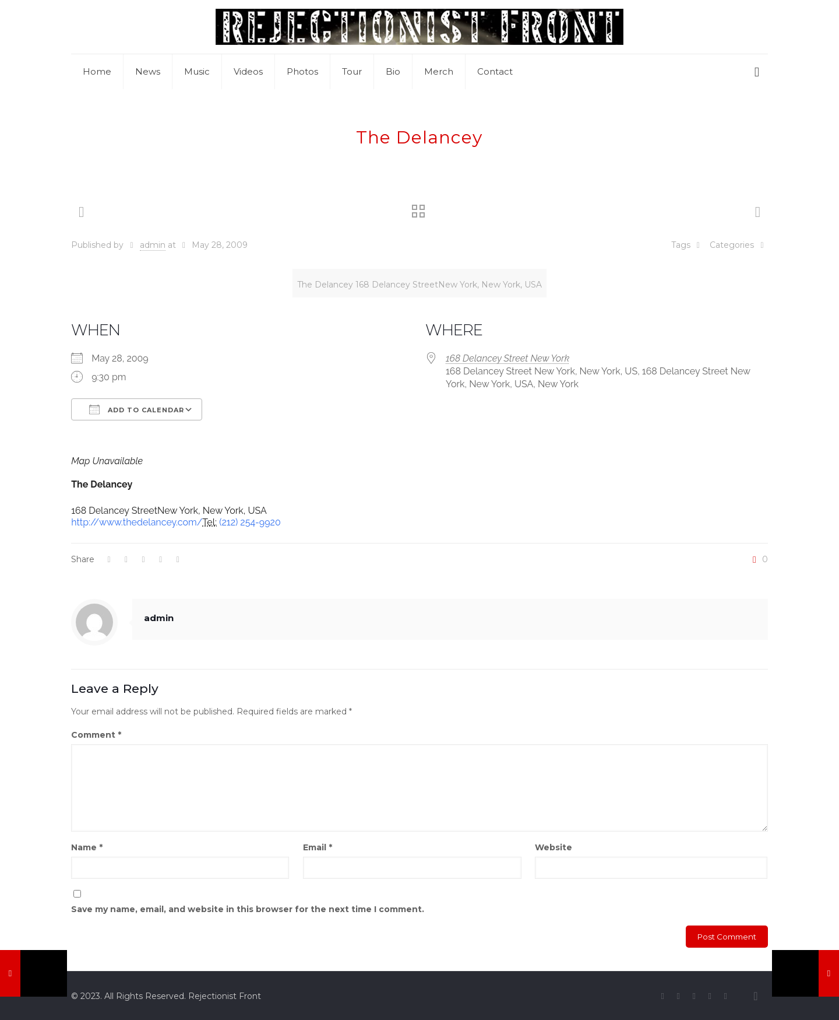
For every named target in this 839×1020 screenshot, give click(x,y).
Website (553, 847)
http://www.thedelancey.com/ (136, 522)
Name (87, 847)
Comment (96, 735)
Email (317, 847)
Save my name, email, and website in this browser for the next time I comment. (247, 909)
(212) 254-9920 (250, 522)
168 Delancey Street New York (507, 358)
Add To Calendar (136, 409)
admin (152, 245)
